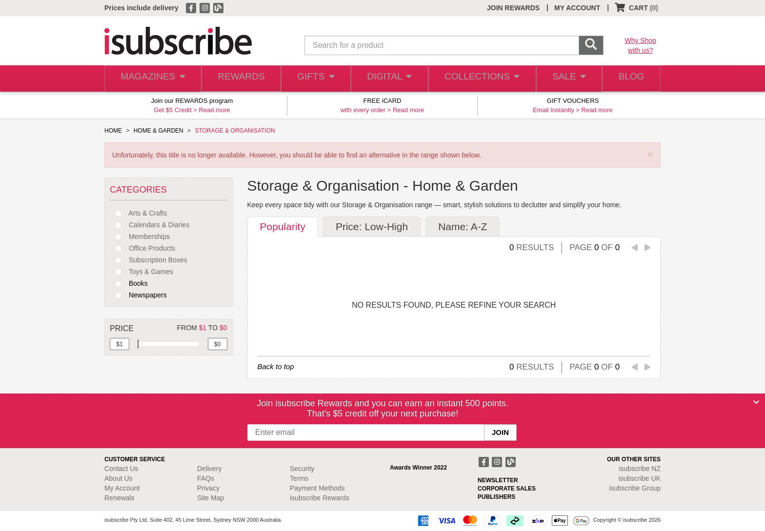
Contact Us (121, 468)
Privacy (208, 488)
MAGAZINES (151, 79)
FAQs (205, 478)
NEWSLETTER (498, 480)
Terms (299, 478)
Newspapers (138, 295)
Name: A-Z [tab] (462, 226)
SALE (565, 79)
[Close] (756, 402)
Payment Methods (317, 488)
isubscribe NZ (640, 468)
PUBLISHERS (496, 496)
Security (302, 468)
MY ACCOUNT (577, 8)
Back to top (276, 366)
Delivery (209, 468)
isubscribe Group (635, 488)
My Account (122, 488)
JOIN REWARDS (513, 8)
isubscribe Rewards (319, 498)
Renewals (119, 498)
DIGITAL (388, 79)
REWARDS (238, 79)
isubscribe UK (640, 478)
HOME (113, 130)
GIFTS (314, 79)
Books (129, 283)
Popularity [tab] (282, 226)
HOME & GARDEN (158, 130)
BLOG (630, 79)
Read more (214, 110)
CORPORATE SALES (507, 488)
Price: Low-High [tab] (372, 226)
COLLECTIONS (479, 79)
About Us (118, 478)
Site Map (210, 498)
